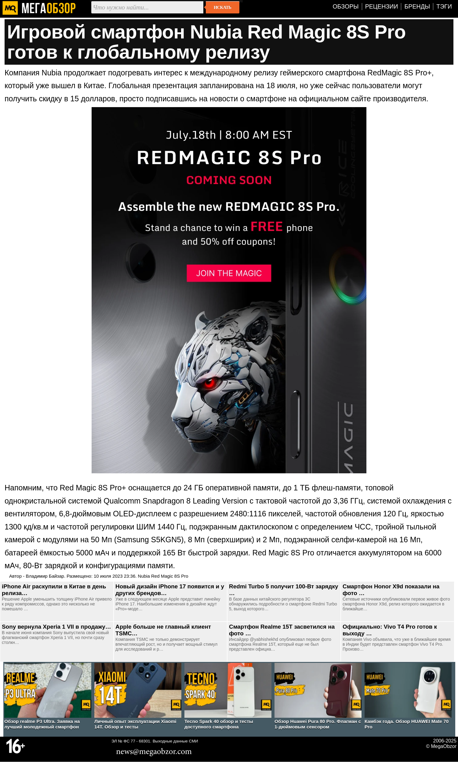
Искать (222, 7)
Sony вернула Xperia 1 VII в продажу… (56, 626)
